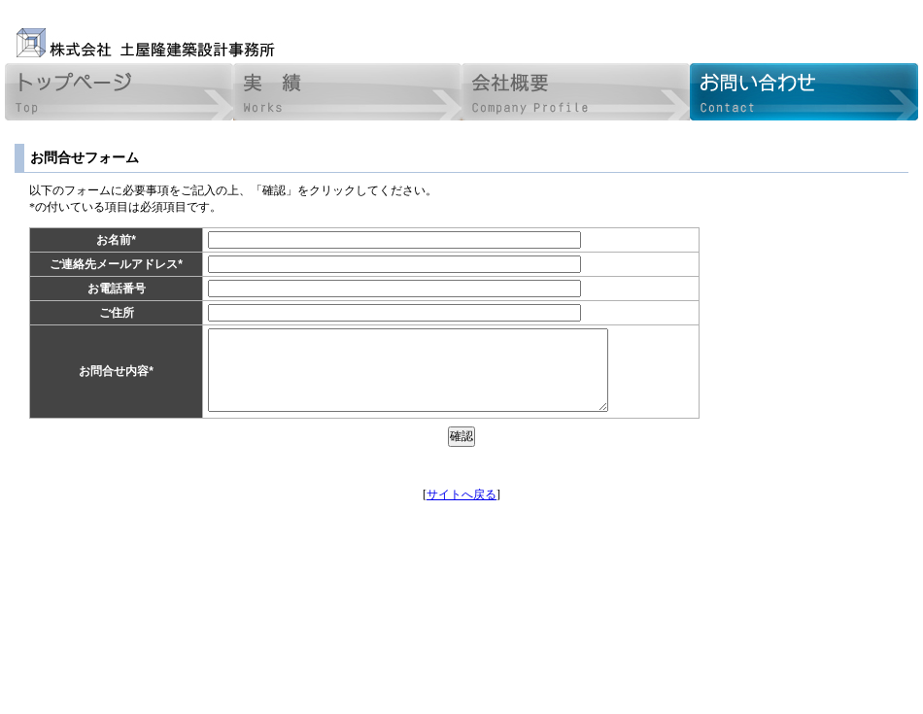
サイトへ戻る (461, 494)
